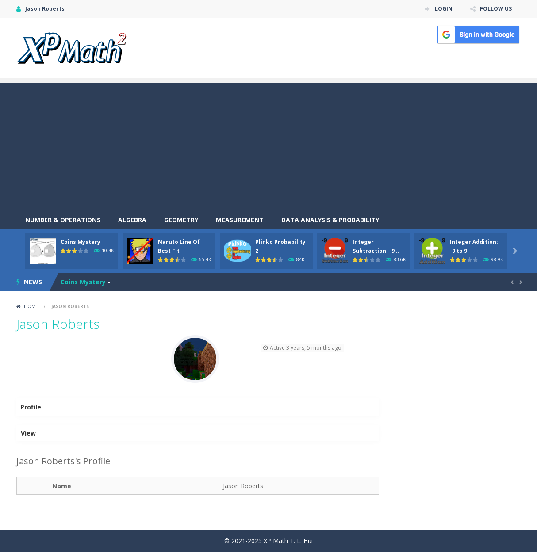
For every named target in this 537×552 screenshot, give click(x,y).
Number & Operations (62, 220)
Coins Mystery (80, 242)
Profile (30, 407)
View (28, 433)
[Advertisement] (268, 145)
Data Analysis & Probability (330, 220)
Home (31, 306)
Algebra (132, 220)
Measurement (240, 220)
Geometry (181, 220)
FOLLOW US (496, 8)
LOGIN (444, 8)
